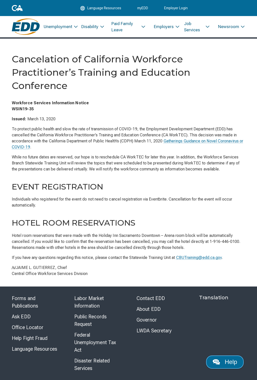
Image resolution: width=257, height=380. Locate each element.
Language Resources (34, 349)
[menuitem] (59, 27)
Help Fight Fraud (30, 338)
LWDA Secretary (154, 331)
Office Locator (27, 327)
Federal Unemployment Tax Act (95, 342)
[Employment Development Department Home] (26, 27)
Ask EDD (21, 317)
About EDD (149, 309)
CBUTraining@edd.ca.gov (199, 257)
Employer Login (176, 8)
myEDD (142, 8)
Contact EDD (151, 298)
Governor (147, 320)
